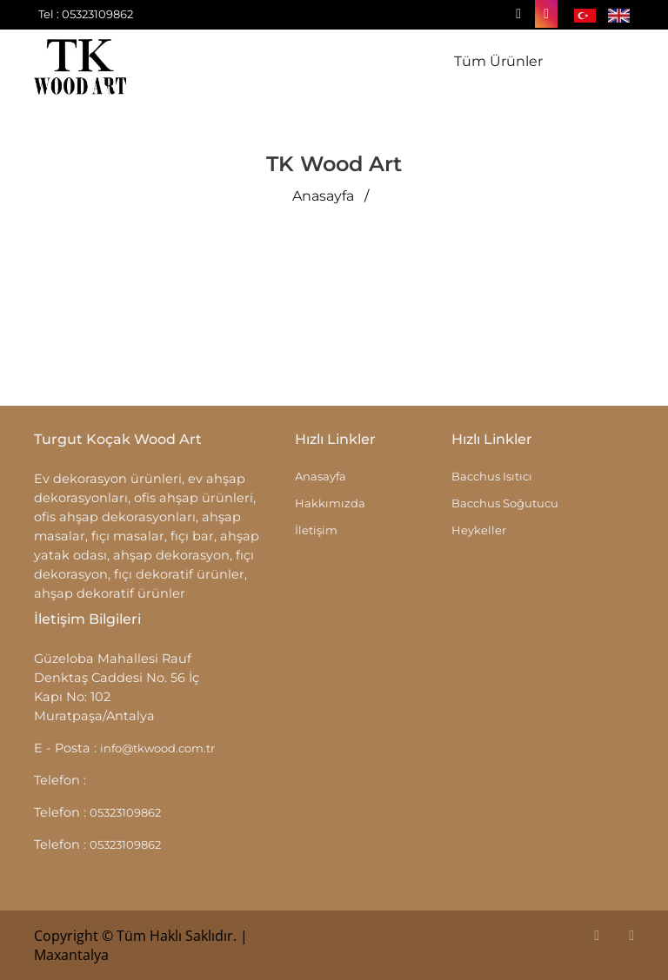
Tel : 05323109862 (85, 14)
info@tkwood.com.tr (157, 748)
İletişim (316, 530)
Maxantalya (71, 954)
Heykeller (478, 530)
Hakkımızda (330, 503)
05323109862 (125, 812)
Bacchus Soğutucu (504, 503)
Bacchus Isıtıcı (491, 476)
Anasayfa (323, 196)
